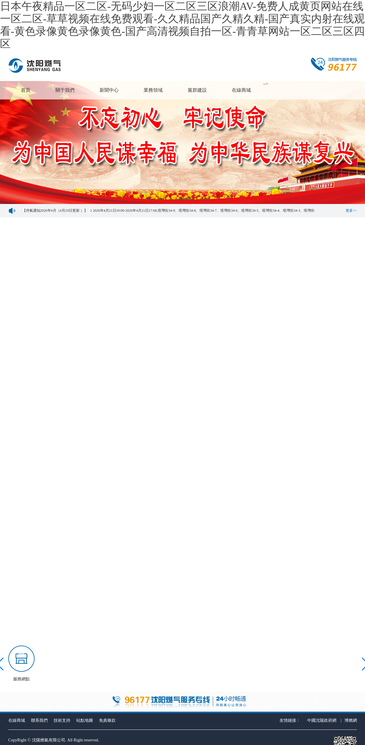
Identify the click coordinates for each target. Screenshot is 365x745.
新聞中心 (109, 90)
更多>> (351, 210)
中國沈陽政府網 (321, 720)
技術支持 (62, 720)
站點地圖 (84, 720)
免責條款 (107, 720)
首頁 (25, 90)
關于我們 (64, 90)
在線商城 (241, 90)
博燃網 (350, 720)
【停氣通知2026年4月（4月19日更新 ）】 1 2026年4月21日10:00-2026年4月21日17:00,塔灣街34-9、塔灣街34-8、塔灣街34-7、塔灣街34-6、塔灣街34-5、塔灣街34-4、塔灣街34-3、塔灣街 (167, 210)
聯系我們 (39, 720)
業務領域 (153, 90)
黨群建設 (197, 90)
